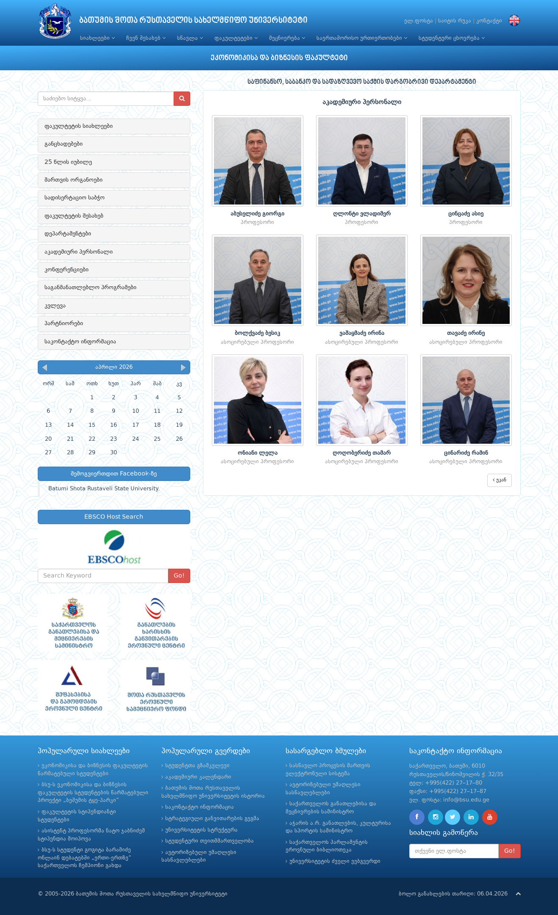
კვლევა (55, 306)
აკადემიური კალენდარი (198, 777)
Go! (179, 576)
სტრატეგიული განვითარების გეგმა (212, 818)
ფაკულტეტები (236, 38)
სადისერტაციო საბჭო (74, 198)
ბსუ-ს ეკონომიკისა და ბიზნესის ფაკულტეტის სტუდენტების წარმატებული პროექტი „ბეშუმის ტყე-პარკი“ (93, 792)
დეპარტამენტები (67, 234)
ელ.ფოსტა (418, 21)
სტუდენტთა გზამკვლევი (197, 765)
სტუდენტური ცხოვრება (452, 38)
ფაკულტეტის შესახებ (73, 216)
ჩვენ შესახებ (146, 38)
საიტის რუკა (454, 21)
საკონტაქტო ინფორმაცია (80, 342)
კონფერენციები (66, 270)
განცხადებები (63, 144)
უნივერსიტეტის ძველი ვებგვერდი (334, 861)
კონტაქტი (489, 21)
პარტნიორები (63, 323)
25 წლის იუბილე (68, 162)
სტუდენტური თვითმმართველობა (209, 841)
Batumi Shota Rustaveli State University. (104, 489)
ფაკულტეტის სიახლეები (78, 126)
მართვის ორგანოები (73, 180)
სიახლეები (97, 38)
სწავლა (190, 38)
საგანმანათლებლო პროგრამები (90, 287)
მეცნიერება (287, 38)
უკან (499, 480)
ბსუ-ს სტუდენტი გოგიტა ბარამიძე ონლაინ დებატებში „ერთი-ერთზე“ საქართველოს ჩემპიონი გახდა (84, 857)
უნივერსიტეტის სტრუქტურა (201, 830)
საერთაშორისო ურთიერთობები (361, 38)
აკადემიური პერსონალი (78, 252)
